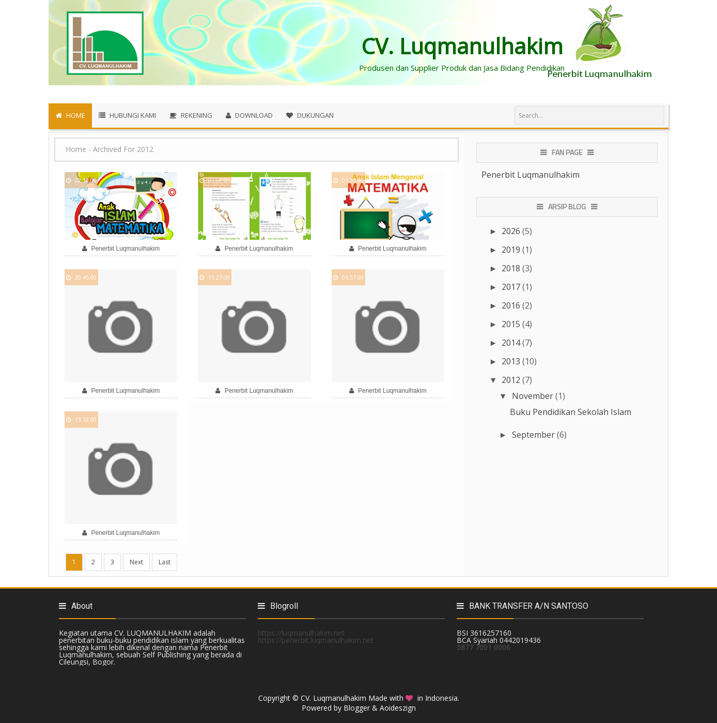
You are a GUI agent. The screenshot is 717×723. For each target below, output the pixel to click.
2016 (512, 305)
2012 (512, 380)
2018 (512, 268)
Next (136, 562)
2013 (512, 361)
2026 (512, 231)
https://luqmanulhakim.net (301, 633)
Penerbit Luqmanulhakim (530, 174)
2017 (512, 287)
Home (76, 149)
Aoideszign (398, 708)
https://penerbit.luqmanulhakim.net (315, 640)
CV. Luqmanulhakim (333, 698)
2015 (512, 324)
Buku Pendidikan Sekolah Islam (570, 412)
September (534, 434)
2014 (512, 342)
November (533, 396)
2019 (512, 249)
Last (164, 562)
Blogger (357, 708)
